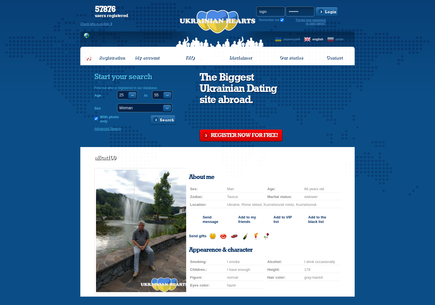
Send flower (266, 236)
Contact (334, 57)
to (146, 95)
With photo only (109, 119)
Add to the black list (317, 219)
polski (339, 39)
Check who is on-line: (96, 23)
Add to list (282, 219)
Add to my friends (247, 219)
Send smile (212, 236)
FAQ (190, 57)
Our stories (291, 57)
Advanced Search (107, 129)
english (317, 39)
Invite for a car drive (234, 236)
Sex (97, 108)
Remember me (269, 20)
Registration (112, 57)
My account (147, 57)
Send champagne (245, 236)
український (291, 39)
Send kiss (223, 236)
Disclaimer (240, 57)
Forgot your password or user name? (311, 21)
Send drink (255, 236)
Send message (210, 219)
